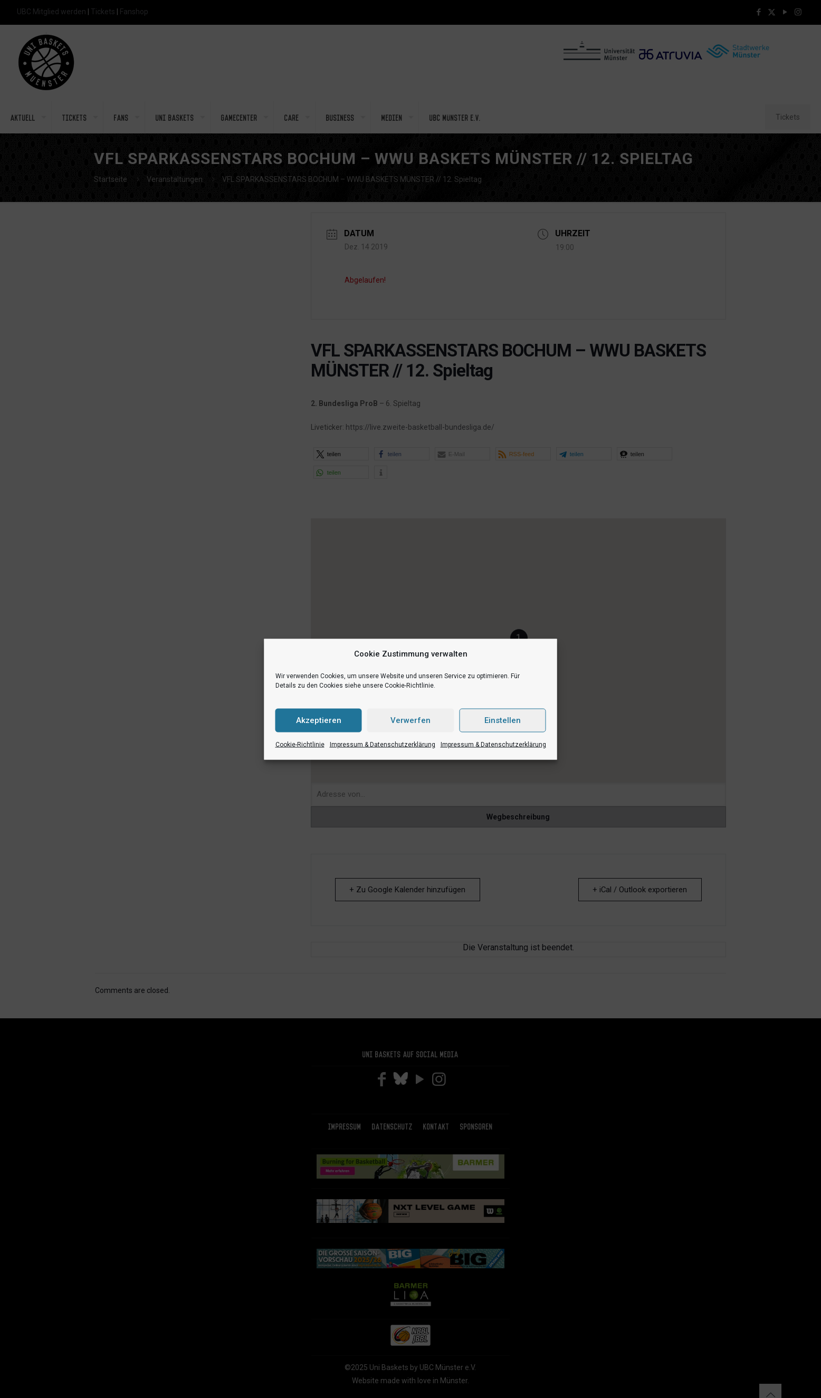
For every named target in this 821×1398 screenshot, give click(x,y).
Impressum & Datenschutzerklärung (382, 744)
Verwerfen (410, 720)
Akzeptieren (318, 720)
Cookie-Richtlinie (299, 744)
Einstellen (502, 720)
